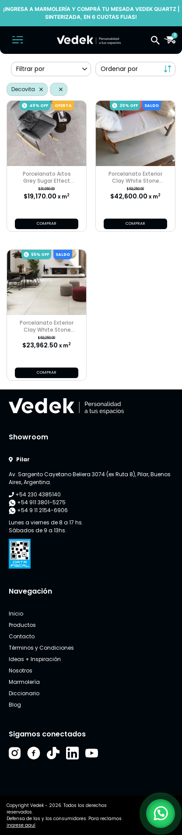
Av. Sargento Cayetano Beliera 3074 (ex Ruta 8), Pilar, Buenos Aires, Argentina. (90, 478)
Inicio (16, 613)
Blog (15, 704)
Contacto (22, 636)
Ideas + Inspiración (35, 659)
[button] (155, 40)
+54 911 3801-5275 (37, 502)
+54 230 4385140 (35, 494)
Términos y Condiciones (41, 647)
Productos (22, 625)
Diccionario (24, 693)
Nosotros (20, 670)
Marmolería (24, 682)
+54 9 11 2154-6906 (38, 510)
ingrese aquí (21, 825)
